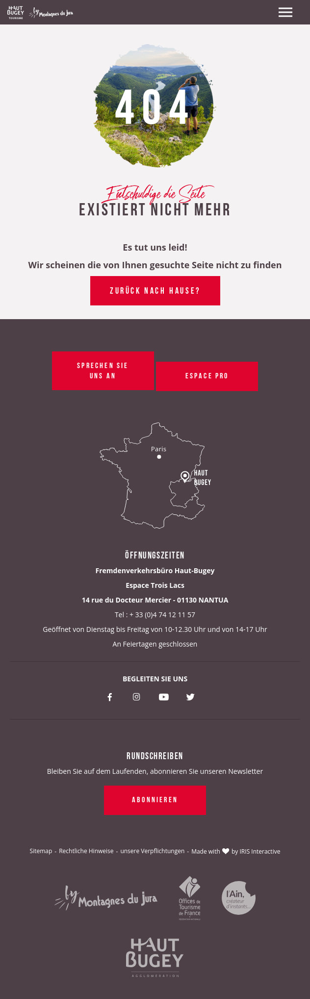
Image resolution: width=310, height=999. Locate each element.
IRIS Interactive (260, 851)
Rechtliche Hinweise (86, 851)
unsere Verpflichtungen (152, 851)
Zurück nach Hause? (155, 289)
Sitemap (41, 851)
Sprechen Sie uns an (103, 370)
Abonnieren (155, 799)
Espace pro (207, 375)
